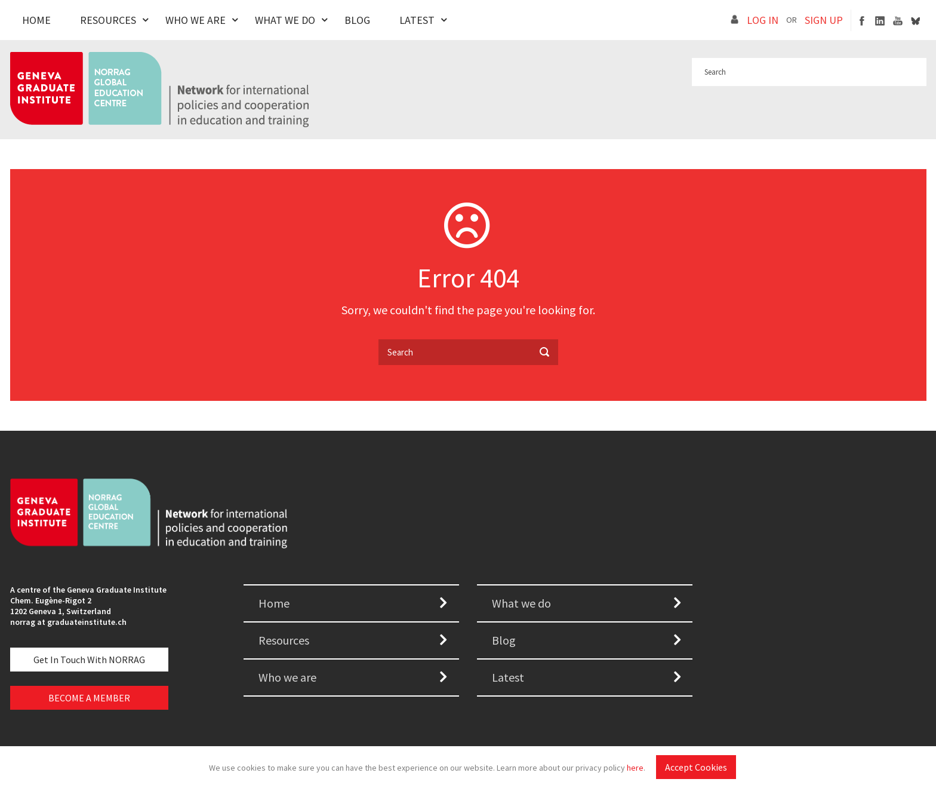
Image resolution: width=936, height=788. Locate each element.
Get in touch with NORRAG (89, 660)
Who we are (287, 677)
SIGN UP (824, 20)
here (635, 767)
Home (36, 20)
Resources (108, 20)
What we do (521, 603)
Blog (357, 20)
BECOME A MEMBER (89, 698)
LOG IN (762, 20)
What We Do (285, 20)
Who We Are (195, 20)
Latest (417, 20)
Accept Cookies (696, 767)
